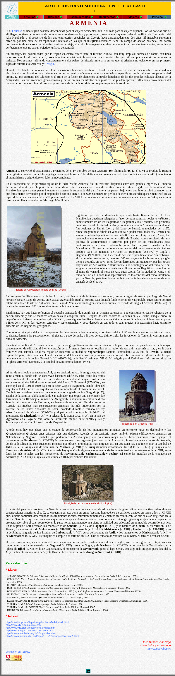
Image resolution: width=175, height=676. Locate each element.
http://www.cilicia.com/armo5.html (23, 625)
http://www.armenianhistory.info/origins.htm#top (31, 633)
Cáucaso (17, 30)
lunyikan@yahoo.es (159, 648)
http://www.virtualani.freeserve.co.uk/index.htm (30, 627)
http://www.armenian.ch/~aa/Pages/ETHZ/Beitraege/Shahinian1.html (42, 636)
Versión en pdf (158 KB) (18, 651)
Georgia (49, 63)
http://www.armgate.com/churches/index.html (30, 630)
